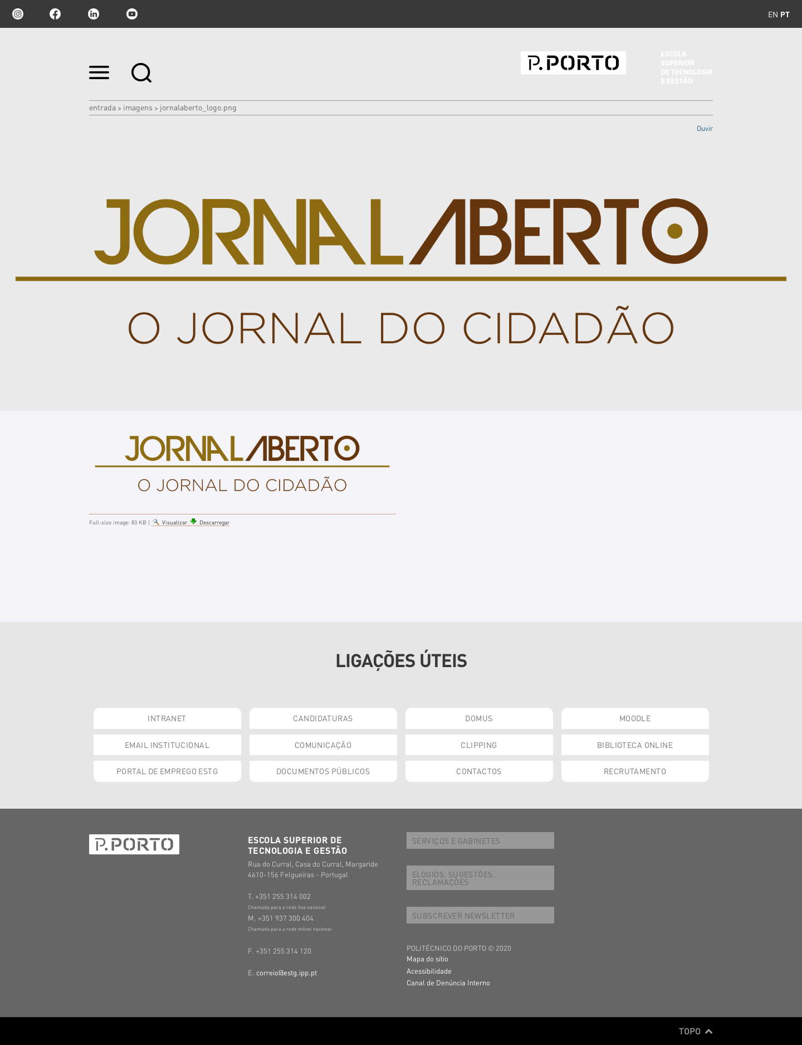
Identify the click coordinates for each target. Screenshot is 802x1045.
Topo (696, 1031)
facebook (55, 14)
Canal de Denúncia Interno (448, 982)
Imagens (138, 107)
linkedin (93, 14)
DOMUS (478, 718)
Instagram (16, 14)
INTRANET (167, 718)
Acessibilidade (429, 970)
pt (785, 14)
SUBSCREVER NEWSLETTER (463, 915)
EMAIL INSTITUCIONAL (167, 745)
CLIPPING (479, 745)
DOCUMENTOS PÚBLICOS (323, 771)
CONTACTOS (479, 771)
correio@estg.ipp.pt (286, 972)
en (773, 14)
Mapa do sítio (427, 958)
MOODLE (635, 718)
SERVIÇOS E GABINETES (456, 840)
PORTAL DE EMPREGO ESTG (167, 771)
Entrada (102, 107)
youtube (132, 14)
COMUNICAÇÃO (323, 745)
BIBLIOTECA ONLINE (635, 745)
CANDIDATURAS (323, 718)
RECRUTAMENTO (635, 771)
